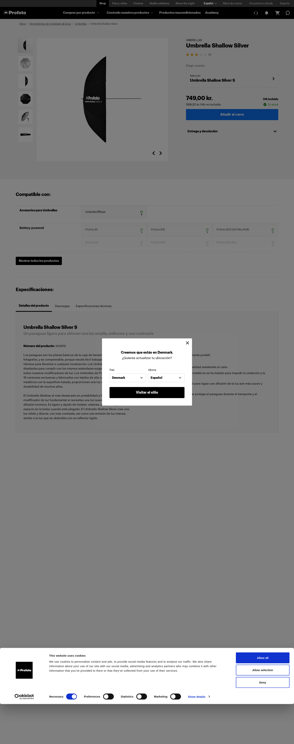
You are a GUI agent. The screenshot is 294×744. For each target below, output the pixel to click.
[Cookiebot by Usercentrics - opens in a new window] (24, 736)
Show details (197, 736)
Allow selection (262, 710)
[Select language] (210, 3)
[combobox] (128, 378)
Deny (262, 722)
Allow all (262, 697)
